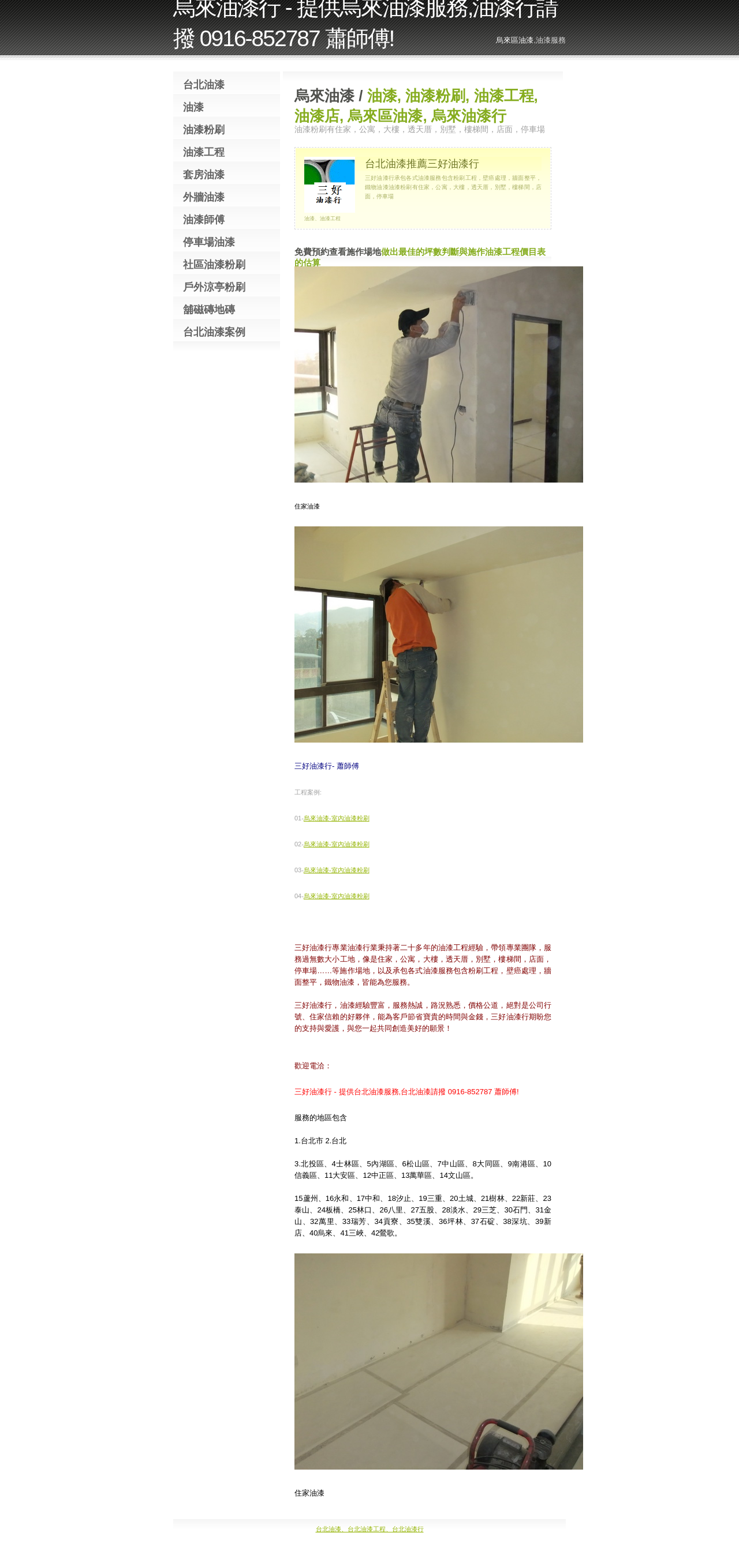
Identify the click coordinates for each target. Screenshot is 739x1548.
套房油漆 (204, 174)
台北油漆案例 (214, 332)
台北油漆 (204, 85)
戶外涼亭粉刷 (214, 287)
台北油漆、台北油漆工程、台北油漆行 (370, 1529)
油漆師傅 (204, 219)
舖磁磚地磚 (209, 309)
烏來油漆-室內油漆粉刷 (337, 818)
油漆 (193, 107)
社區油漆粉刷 (214, 264)
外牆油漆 (204, 197)
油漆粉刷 (204, 129)
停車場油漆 (209, 242)
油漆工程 (204, 152)
